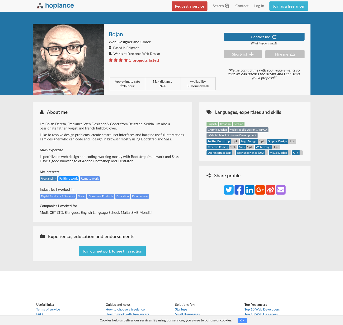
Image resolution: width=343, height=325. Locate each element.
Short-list (242, 54)
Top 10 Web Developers (262, 309)
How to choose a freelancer (126, 309)
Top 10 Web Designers (261, 314)
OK (242, 320)
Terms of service (48, 309)
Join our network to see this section (112, 251)
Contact (241, 5)
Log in (259, 5)
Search (221, 5)
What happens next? (264, 43)
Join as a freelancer (289, 6)
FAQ (39, 314)
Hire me (285, 54)
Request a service (189, 6)
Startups (181, 309)
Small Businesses (187, 314)
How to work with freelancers (127, 314)
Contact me (264, 36)
